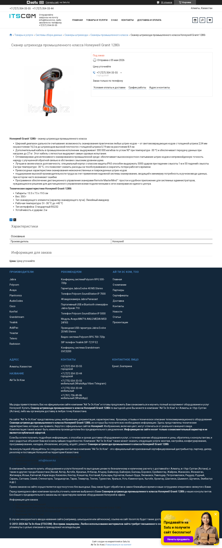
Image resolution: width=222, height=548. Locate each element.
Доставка (118, 300)
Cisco (12, 306)
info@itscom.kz (47, 460)
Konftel (14, 311)
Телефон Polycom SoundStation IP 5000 (83, 313)
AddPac (14, 327)
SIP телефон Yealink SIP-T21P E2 (79, 342)
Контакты (127, 20)
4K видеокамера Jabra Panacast (79, 299)
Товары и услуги (97, 20)
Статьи (117, 317)
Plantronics (16, 295)
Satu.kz (126, 541)
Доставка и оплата (149, 20)
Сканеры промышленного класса (109, 35)
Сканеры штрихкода (76, 35)
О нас (114, 20)
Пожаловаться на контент (118, 544)
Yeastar (14, 333)
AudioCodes (16, 300)
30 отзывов (166, 2)
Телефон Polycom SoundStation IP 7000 (83, 293)
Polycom (14, 284)
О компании (119, 284)
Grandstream (17, 317)
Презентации (120, 322)
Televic (13, 338)
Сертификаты (120, 295)
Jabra (13, 279)
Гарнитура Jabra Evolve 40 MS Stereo (82, 288)
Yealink (14, 322)
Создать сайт (52, 2)
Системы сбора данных (49, 35)
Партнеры (118, 290)
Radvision (15, 343)
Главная (77, 20)
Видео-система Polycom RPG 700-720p (83, 337)
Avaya (13, 290)
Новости (117, 311)
